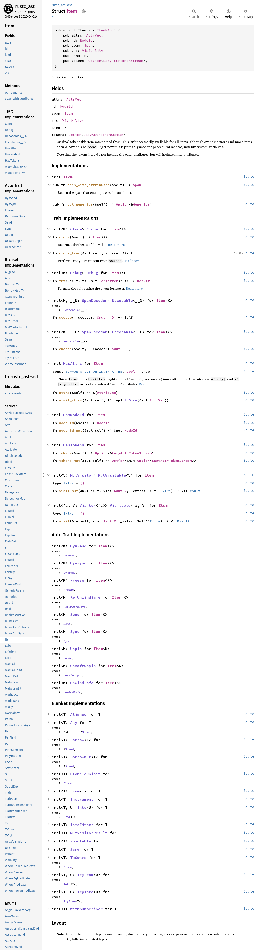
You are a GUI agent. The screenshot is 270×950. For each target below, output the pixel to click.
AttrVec (93, 35)
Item (68, 176)
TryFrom (85, 874)
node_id (66, 423)
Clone (76, 229)
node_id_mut (70, 430)
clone (64, 237)
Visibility (92, 50)
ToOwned (78, 857)
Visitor (88, 505)
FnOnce (130, 400)
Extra (68, 483)
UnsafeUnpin (83, 665)
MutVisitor (81, 475)
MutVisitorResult (88, 832)
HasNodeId (73, 414)
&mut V (120, 491)
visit (64, 521)
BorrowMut (80, 756)
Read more (116, 244)
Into (81, 807)
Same (75, 849)
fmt (62, 281)
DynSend (78, 546)
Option (94, 61)
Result (143, 281)
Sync (75, 631)
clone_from (69, 253)
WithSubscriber (86, 908)
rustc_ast (25, 6)
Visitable (120, 505)
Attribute (106, 392)
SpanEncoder (94, 332)
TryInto (85, 891)
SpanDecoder (94, 300)
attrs (64, 392)
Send (75, 614)
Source (57, 17)
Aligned (78, 714)
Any (73, 722)
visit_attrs (70, 400)
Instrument (81, 799)
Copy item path (83, 11)
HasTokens (73, 445)
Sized (86, 732)
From (75, 791)
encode (65, 349)
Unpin (76, 648)
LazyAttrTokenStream (123, 61)
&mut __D (105, 317)
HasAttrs (72, 363)
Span (88, 45)
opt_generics (80, 204)
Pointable (80, 841)
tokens (65, 453)
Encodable (122, 332)
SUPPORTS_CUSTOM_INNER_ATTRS (93, 371)
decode (65, 317)
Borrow (77, 739)
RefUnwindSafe (85, 597)
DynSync (78, 563)
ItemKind (105, 30)
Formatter (108, 281)
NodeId (86, 40)
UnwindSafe (81, 682)
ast (69, 5)
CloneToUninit (85, 773)
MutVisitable (112, 475)
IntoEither (81, 824)
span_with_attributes (89, 185)
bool (131, 371)
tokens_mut (69, 460)
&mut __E (120, 349)
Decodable (122, 300)
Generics (141, 204)
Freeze (77, 580)
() (82, 483)
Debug (76, 272)
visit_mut (68, 491)
